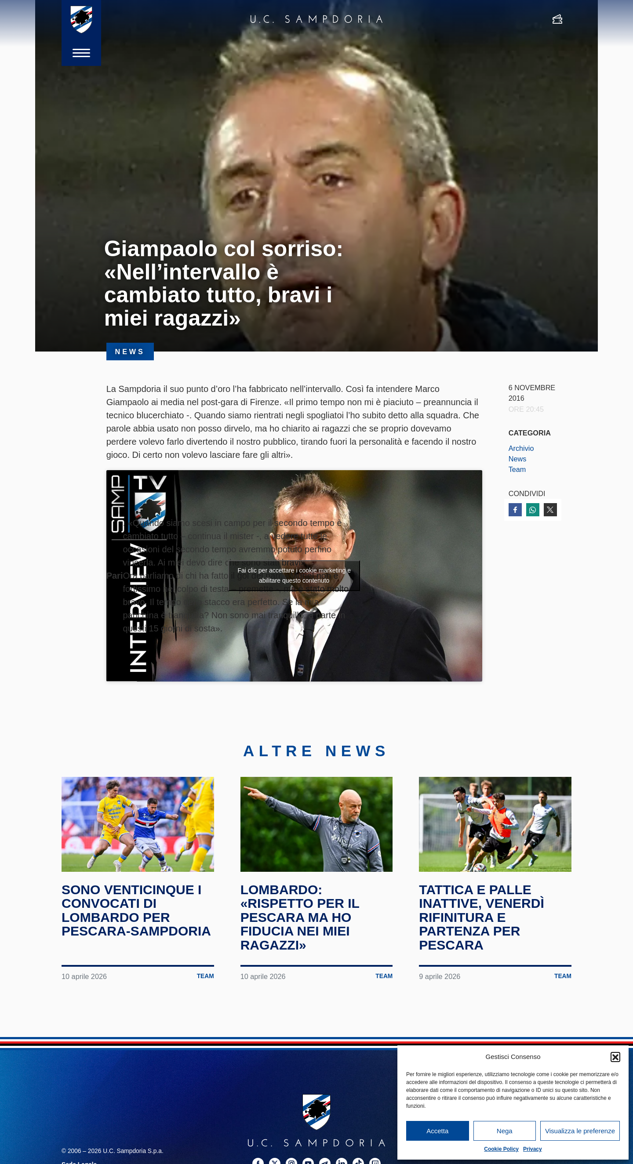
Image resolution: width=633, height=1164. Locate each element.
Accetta (437, 1131)
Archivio (521, 448)
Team (517, 469)
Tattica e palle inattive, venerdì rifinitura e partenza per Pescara (481, 917)
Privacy (532, 1149)
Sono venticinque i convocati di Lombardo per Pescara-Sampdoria (136, 910)
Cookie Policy (501, 1149)
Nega (505, 1131)
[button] (615, 1056)
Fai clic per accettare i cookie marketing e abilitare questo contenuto (294, 575)
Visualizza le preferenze (580, 1131)
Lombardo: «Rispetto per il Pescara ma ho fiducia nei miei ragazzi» (300, 917)
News (518, 459)
